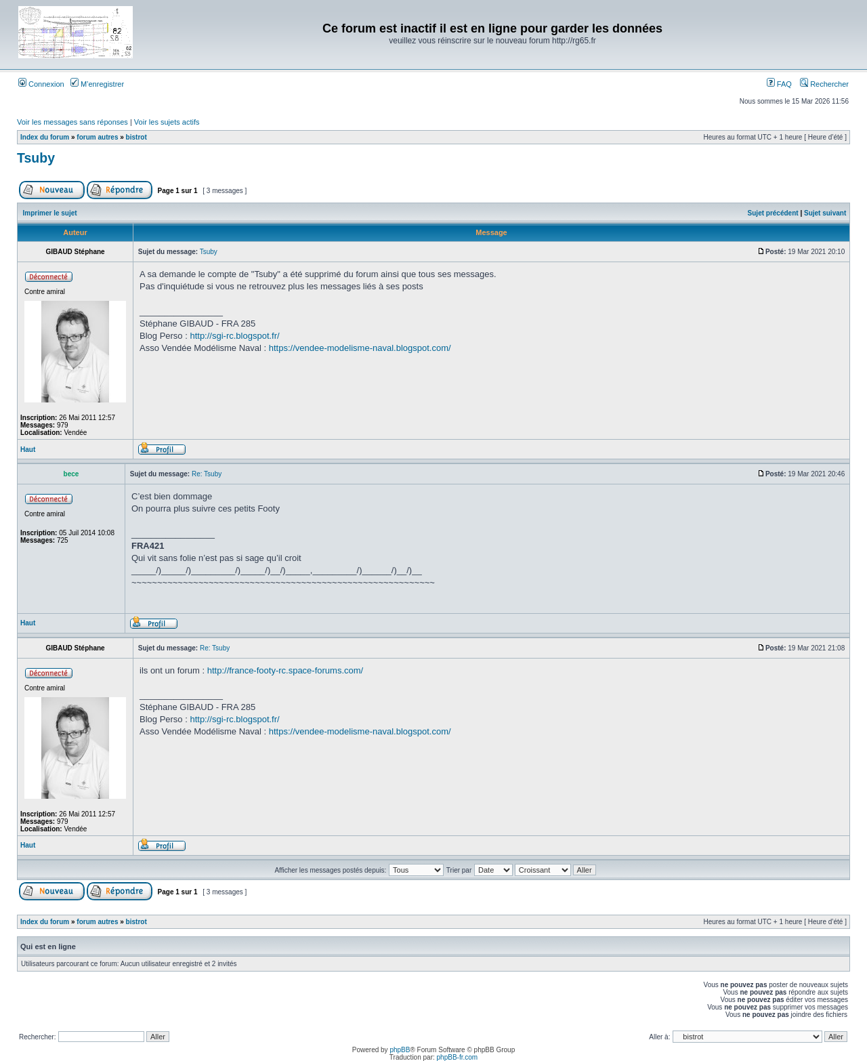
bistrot (136, 137)
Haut (27, 449)
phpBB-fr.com (457, 1057)
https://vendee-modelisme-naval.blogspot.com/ (360, 348)
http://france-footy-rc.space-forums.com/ (285, 670)
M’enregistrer (97, 84)
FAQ (779, 84)
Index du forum (44, 137)
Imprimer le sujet (50, 213)
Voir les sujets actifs (167, 122)
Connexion (41, 84)
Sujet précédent (773, 213)
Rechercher (824, 84)
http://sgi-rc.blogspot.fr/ (234, 336)
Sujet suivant (825, 213)
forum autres (97, 137)
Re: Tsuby (206, 474)
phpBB (399, 1050)
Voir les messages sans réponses (72, 122)
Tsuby (36, 157)
